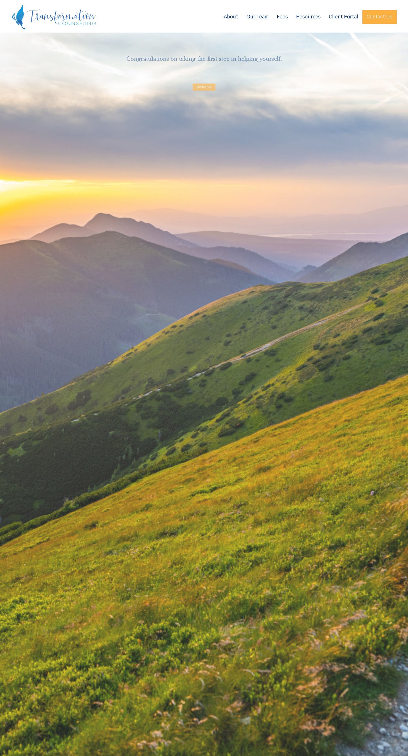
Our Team (257, 17)
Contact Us (379, 17)
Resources (308, 17)
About (231, 17)
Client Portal (343, 17)
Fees (282, 17)
